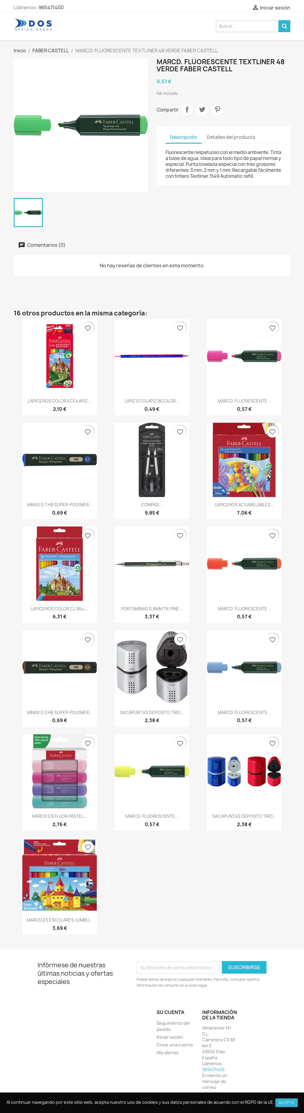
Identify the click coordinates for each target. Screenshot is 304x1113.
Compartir (187, 109)
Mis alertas (168, 1052)
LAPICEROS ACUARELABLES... (244, 504)
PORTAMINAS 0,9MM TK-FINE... (152, 608)
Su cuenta (170, 1012)
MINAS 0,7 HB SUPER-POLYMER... (59, 504)
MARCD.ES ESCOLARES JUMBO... (60, 920)
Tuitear (202, 109)
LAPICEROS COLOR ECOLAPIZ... (59, 401)
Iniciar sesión (170, 1037)
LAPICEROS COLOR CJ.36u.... (60, 608)
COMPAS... (152, 504)
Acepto (286, 1102)
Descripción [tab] (183, 137)
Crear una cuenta (175, 1045)
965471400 (51, 7)
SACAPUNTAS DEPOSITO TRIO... (152, 712)
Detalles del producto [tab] (231, 137)
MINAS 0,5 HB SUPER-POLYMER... (59, 712)
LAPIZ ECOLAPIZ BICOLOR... (151, 401)
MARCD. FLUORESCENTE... (244, 401)
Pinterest (217, 109)
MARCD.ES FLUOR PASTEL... (59, 816)
